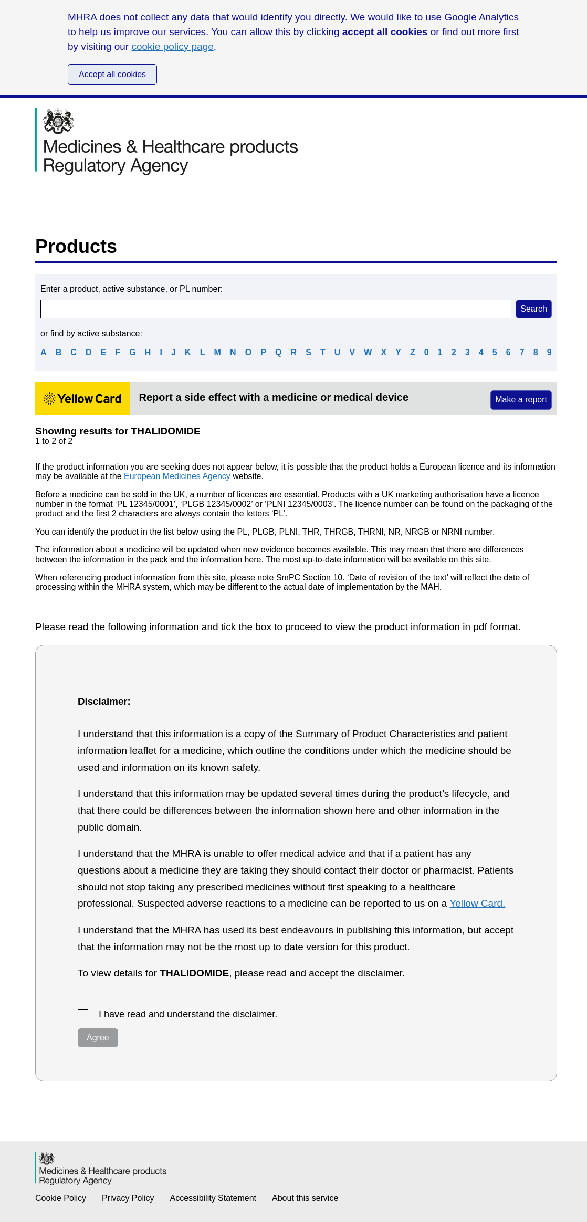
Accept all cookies (112, 74)
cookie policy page (172, 46)
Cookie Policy (60, 1198)
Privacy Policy (128, 1198)
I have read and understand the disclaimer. (188, 1014)
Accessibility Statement (213, 1198)
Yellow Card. (477, 903)
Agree (98, 1037)
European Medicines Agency (177, 476)
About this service (305, 1198)
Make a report (521, 399)
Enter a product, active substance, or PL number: (131, 288)
